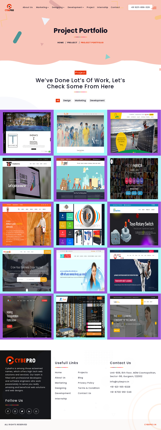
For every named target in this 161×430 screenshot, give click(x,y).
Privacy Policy (86, 382)
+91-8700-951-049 (120, 392)
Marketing (42, 7)
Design (67, 100)
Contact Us (84, 393)
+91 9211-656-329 (140, 7)
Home (60, 42)
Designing (58, 7)
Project (90, 7)
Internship (102, 7)
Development (76, 7)
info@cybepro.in (119, 381)
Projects (83, 372)
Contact (115, 7)
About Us (28, 7)
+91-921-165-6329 (120, 386)
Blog (80, 377)
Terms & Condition (89, 388)
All (58, 100)
